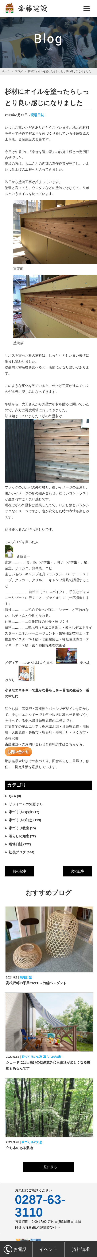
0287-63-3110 (40, 1205)
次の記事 (77, 871)
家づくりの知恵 (20, 820)
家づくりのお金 (20, 812)
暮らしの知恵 (19, 836)
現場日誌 (37, 115)
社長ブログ (17, 852)
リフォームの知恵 (22, 804)
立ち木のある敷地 (19, 1148)
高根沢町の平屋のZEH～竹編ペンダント (36, 983)
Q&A (12, 796)
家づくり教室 (19, 828)
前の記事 (19, 871)
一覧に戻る (48, 1167)
